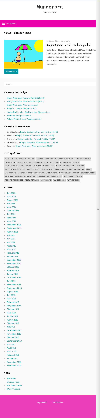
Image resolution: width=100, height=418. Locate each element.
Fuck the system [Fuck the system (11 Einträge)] (51, 162)
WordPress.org (13, 389)
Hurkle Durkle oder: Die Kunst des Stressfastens (28, 112)
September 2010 (14, 341)
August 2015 (12, 292)
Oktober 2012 (13, 323)
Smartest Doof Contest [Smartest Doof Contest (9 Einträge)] (25, 176)
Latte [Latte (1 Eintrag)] (88, 169)
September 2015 (14, 288)
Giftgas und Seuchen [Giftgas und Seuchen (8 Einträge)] (14, 166)
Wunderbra (50, 7)
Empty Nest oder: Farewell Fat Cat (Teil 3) (25, 98)
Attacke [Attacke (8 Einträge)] (40, 159)
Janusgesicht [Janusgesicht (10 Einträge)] (33, 169)
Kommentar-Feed (14, 385)
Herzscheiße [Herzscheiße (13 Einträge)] (49, 166)
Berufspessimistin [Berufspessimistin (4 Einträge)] (82, 159)
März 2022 (11, 221)
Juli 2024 (11, 204)
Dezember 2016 (14, 277)
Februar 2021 (13, 253)
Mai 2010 (11, 344)
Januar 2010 (12, 358)
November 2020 (14, 263)
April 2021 (11, 246)
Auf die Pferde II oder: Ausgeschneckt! (24, 119)
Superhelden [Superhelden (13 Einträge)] (43, 176)
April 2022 (11, 218)
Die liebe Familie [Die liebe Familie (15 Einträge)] (35, 162)
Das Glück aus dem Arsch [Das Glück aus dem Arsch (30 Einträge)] (16, 162)
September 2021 (14, 228)
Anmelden (11, 378)
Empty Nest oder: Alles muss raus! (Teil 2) (25, 101)
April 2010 (11, 348)
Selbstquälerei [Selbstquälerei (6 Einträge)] (88, 173)
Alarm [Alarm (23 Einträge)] (7, 159)
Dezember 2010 (14, 330)
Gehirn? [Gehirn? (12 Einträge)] (76, 162)
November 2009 (14, 365)
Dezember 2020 (14, 260)
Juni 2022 (11, 214)
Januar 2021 (12, 256)
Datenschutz (57, 402)
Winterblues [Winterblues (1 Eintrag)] (46, 180)
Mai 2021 (11, 242)
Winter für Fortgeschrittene (19, 116)
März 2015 (11, 299)
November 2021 (14, 225)
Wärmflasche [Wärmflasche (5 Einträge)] (73, 180)
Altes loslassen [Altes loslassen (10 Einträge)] (19, 159)
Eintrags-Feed (13, 382)
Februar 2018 (13, 270)
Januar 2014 (12, 316)
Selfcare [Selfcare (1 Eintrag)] (9, 176)
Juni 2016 (11, 281)
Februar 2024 (13, 211)
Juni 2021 (11, 239)
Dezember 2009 (14, 362)
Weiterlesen (10, 71)
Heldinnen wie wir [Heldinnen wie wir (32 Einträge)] (33, 166)
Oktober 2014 (13, 309)
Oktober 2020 (13, 267)
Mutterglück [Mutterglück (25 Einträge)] (65, 173)
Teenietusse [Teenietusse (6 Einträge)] (56, 176)
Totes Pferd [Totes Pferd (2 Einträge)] (68, 176)
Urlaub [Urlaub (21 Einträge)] (79, 176)
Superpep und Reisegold (69, 45)
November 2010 (14, 334)
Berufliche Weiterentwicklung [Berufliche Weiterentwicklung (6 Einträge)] (59, 159)
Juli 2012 (11, 327)
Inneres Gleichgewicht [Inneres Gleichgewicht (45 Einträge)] (15, 169)
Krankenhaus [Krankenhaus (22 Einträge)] (59, 169)
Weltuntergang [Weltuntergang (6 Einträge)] (32, 180)
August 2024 (12, 200)
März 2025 (11, 196)
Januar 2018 (12, 274)
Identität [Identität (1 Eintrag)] (80, 166)
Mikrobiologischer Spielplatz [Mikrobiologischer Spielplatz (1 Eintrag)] (31, 173)
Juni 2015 (11, 295)
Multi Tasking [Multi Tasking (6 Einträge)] (52, 173)
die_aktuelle (65, 41)
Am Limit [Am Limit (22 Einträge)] (31, 159)
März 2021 (11, 249)
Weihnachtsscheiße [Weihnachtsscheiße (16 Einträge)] (14, 180)
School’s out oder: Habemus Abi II (22, 108)
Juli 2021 (11, 235)
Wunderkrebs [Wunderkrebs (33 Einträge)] (59, 180)
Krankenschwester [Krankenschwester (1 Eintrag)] (75, 169)
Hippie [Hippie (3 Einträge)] (58, 166)
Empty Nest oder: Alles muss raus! (22, 105)
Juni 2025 (11, 193)
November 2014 (14, 306)
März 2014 (11, 313)
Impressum (42, 402)
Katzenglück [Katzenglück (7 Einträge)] (46, 169)
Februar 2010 (13, 355)
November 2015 (14, 284)
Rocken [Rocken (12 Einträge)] (76, 173)
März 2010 (11, 351)
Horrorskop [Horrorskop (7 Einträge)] (68, 166)
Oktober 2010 (13, 337)
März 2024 (11, 207)
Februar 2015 (13, 302)
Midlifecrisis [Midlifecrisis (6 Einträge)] (10, 173)
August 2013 (12, 320)
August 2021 (12, 232)
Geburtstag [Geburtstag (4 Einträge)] (65, 162)
